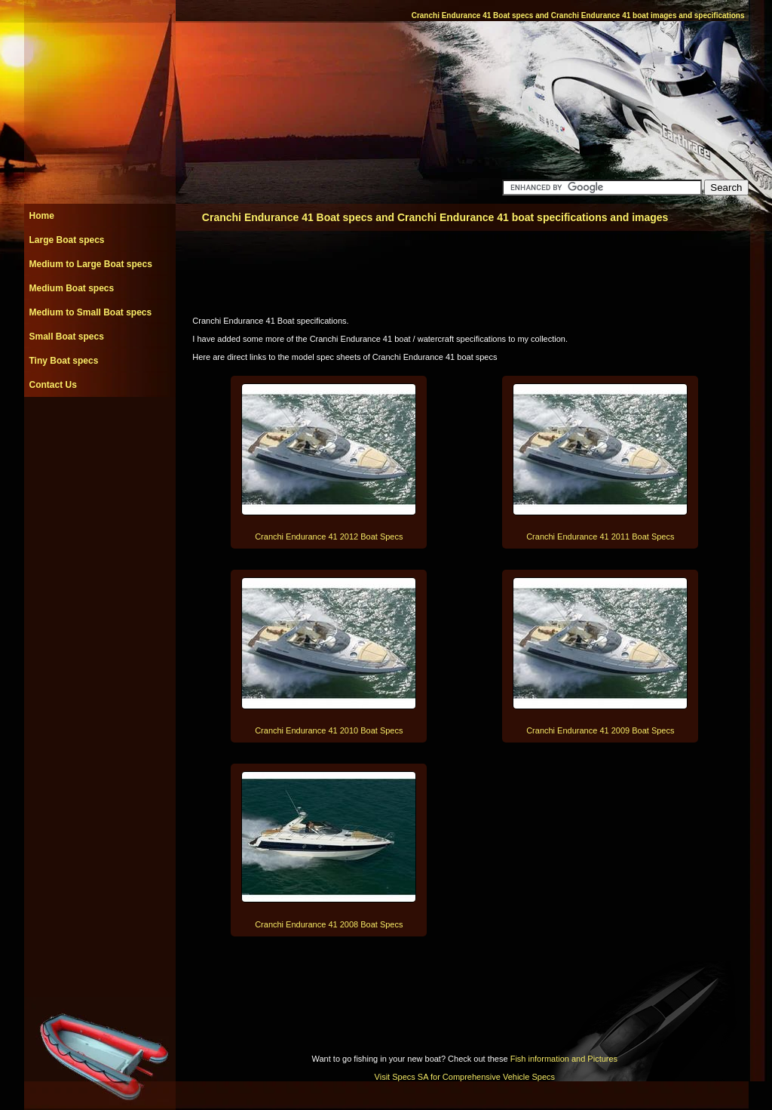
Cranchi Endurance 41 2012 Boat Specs (329, 536)
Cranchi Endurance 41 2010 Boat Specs (329, 730)
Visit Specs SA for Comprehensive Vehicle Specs (465, 1076)
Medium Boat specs (72, 288)
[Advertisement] (99, 431)
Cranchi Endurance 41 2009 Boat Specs (600, 730)
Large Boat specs (67, 240)
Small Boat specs (66, 336)
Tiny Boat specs (64, 360)
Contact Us (53, 385)
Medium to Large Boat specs (90, 264)
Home (41, 216)
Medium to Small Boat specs (90, 312)
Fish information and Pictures (563, 1058)
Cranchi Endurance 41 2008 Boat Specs (329, 924)
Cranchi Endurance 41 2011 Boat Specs (600, 536)
